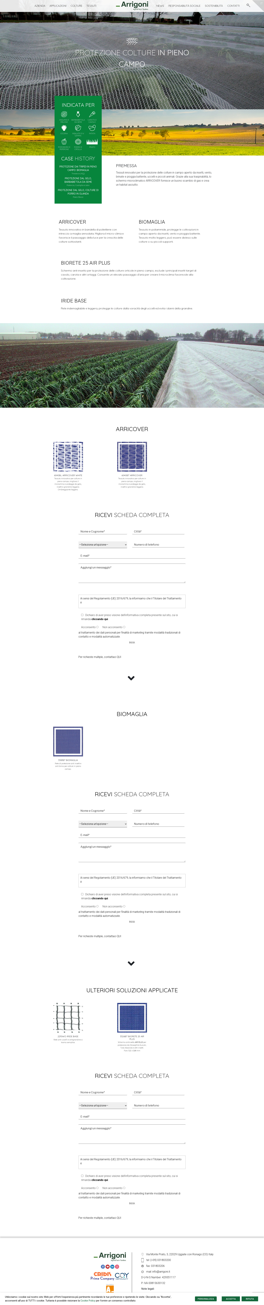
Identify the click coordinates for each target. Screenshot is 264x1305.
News (160, 5)
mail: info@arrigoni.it (155, 1271)
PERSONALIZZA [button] (206, 1299)
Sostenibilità (214, 5)
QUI (119, 657)
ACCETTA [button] (231, 1299)
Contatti (233, 5)
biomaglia (152, 222)
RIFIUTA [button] (250, 1299)
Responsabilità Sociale (185, 5)
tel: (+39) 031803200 (156, 1260)
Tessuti (91, 5)
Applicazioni (58, 5)
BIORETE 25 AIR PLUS (85, 263)
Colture (76, 5)
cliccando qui (99, 619)
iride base (74, 301)
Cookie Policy (87, 1300)
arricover (72, 222)
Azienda (40, 5)
